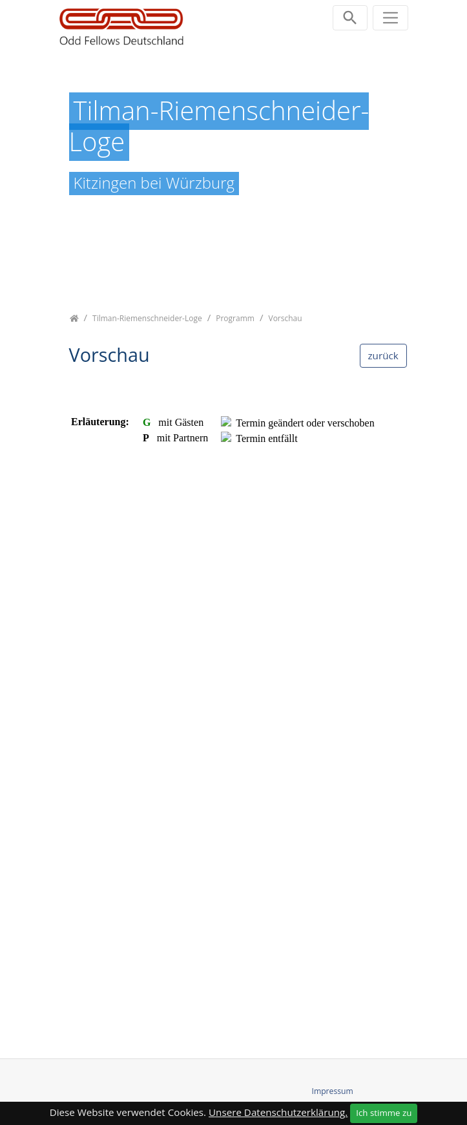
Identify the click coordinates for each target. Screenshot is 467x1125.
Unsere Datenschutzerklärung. (278, 1112)
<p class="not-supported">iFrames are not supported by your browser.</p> (234, 710)
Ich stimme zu (383, 1113)
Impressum (332, 1091)
